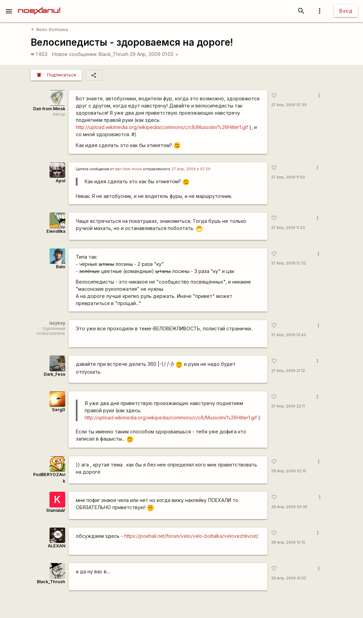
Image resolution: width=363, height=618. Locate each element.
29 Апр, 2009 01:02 (154, 54)
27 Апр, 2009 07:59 (289, 105)
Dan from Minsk (49, 108)
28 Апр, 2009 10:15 (288, 542)
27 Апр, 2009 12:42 (288, 335)
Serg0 (58, 409)
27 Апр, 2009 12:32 (288, 263)
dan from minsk (128, 169)
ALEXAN (56, 545)
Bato (60, 266)
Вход (345, 11)
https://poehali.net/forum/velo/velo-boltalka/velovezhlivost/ (191, 536)
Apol (60, 180)
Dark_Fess (54, 374)
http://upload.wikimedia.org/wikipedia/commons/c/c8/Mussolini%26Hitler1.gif (162, 127)
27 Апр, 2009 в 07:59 (190, 169)
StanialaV (55, 510)
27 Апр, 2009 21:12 (288, 371)
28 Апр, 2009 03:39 (289, 507)
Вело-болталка (49, 29)
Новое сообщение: (75, 54)
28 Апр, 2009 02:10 (288, 471)
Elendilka (55, 231)
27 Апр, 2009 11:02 (288, 177)
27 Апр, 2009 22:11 (288, 406)
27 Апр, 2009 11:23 (288, 228)
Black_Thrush (113, 54)
